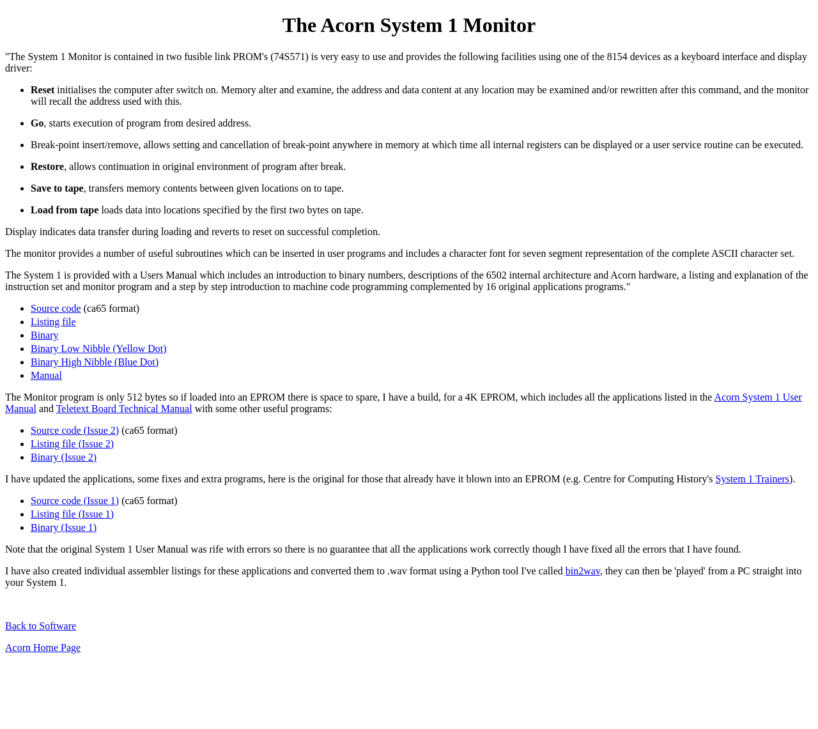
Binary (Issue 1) (63, 527)
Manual (46, 375)
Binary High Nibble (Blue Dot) (94, 362)
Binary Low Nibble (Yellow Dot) (99, 348)
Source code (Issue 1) (75, 500)
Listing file (53, 321)
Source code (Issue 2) (75, 430)
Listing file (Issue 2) (72, 443)
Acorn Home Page (43, 647)
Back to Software (40, 625)
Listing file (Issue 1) (72, 514)
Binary (45, 335)
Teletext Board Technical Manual (124, 408)
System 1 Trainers (753, 478)
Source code (56, 308)
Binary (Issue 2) (63, 457)
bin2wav (583, 570)
